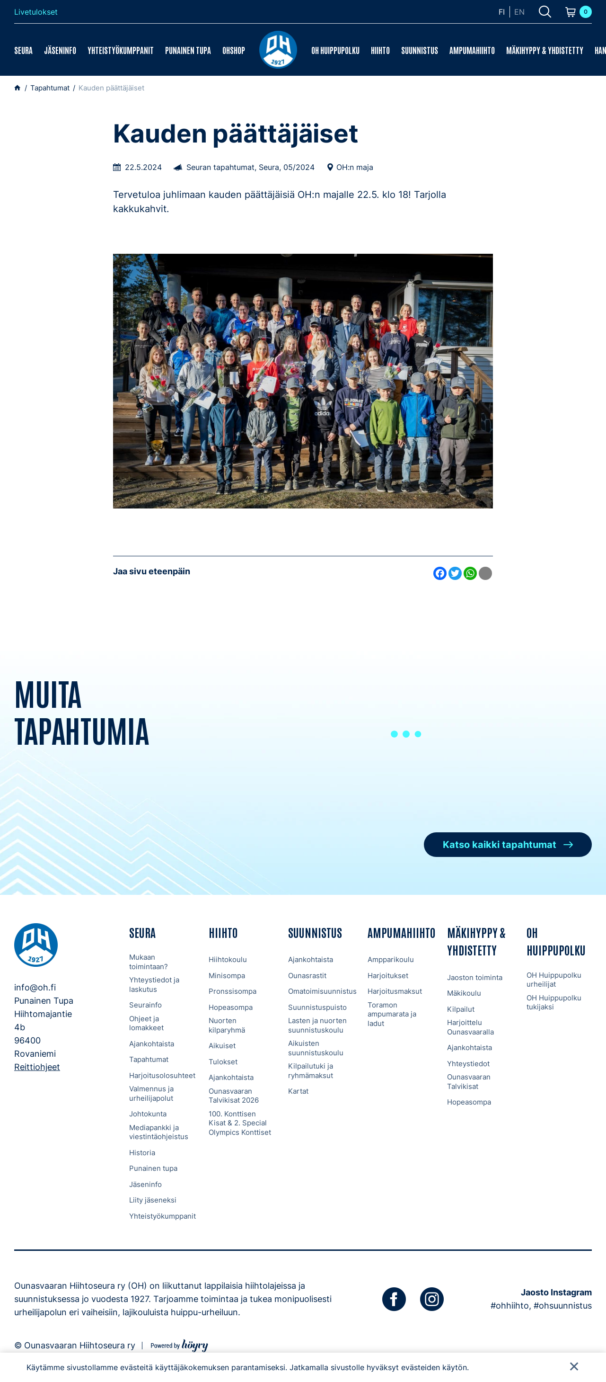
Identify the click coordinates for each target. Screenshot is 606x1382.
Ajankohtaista (151, 1043)
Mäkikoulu (464, 993)
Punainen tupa (188, 50)
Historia (142, 1152)
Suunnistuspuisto (317, 1007)
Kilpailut (460, 1009)
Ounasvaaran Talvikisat (469, 1081)
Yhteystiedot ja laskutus (154, 984)
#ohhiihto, (511, 1306)
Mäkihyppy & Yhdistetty (544, 50)
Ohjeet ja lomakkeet (146, 1023)
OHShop (233, 50)
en (519, 12)
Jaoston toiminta (474, 977)
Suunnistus (419, 50)
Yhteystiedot (468, 1063)
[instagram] (432, 1299)
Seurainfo (145, 1004)
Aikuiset (222, 1045)
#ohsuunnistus (563, 1306)
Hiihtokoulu (228, 959)
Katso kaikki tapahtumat (499, 844)
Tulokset (223, 1061)
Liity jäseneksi (152, 1199)
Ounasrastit (307, 975)
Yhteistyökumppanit (121, 50)
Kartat (298, 1091)
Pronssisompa (232, 991)
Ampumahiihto (472, 50)
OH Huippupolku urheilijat (554, 980)
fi (502, 12)
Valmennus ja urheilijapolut (151, 1093)
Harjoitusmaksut (395, 991)
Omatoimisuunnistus (322, 991)
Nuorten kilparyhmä (227, 1025)
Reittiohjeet (37, 1067)
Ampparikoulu (391, 959)
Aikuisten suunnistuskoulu (315, 1048)
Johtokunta (148, 1113)
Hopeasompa (231, 1007)
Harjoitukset (388, 975)
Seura (23, 50)
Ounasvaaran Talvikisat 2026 (234, 1096)
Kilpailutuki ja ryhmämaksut (310, 1070)
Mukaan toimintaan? (148, 962)
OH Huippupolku (335, 50)
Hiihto (380, 50)
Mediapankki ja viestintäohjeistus (158, 1132)
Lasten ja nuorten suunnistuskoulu (317, 1025)
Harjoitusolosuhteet (162, 1075)
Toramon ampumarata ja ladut (392, 1014)
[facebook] (394, 1299)
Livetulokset (36, 12)
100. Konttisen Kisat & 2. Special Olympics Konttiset (240, 1123)
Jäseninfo (60, 50)
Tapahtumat (148, 1059)
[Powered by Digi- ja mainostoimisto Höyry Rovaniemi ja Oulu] (179, 1344)
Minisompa (227, 975)
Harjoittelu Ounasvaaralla (470, 1027)
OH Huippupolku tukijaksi (554, 1002)
